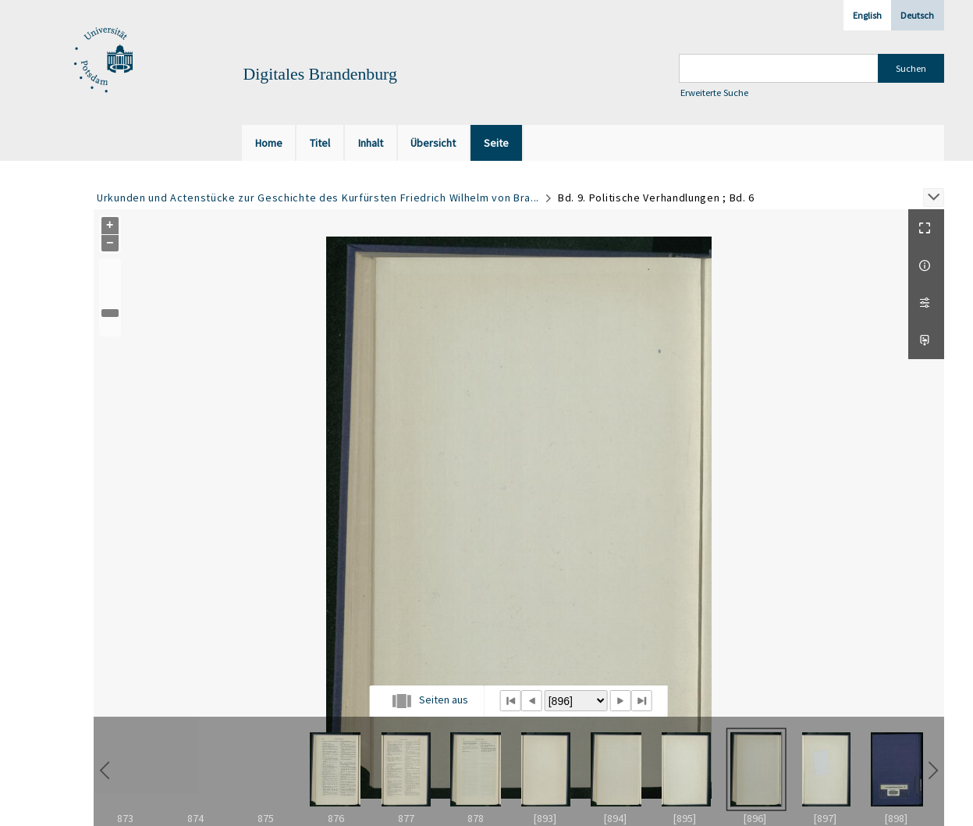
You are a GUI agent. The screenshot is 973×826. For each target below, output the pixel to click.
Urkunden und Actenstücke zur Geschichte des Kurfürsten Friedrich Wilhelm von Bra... (318, 197)
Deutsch (917, 15)
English (867, 15)
